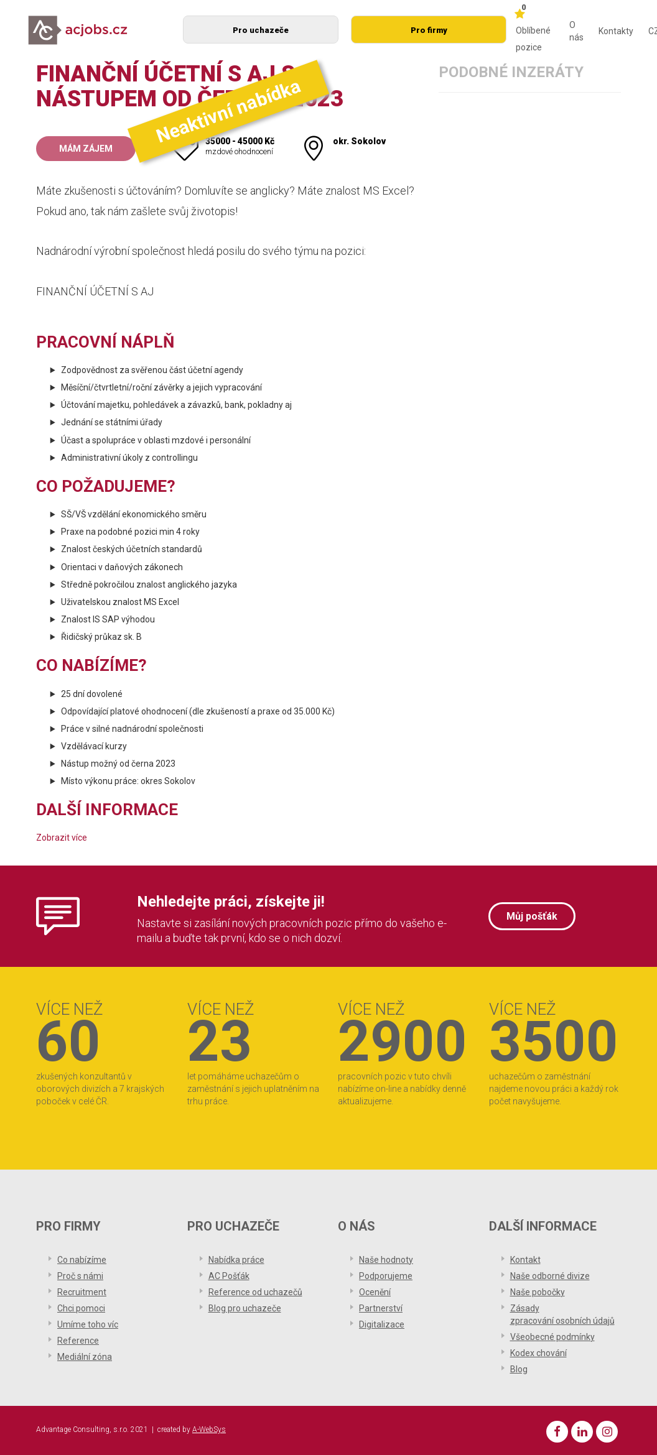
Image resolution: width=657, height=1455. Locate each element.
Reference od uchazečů (255, 1292)
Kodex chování (538, 1353)
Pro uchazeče (261, 30)
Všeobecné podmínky (552, 1337)
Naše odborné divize (550, 1276)
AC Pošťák (228, 1276)
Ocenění (375, 1292)
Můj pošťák (531, 916)
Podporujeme (385, 1276)
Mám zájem (86, 149)
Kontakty (616, 31)
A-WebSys (209, 1429)
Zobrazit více (61, 838)
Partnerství (381, 1308)
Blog (519, 1369)
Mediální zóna (84, 1357)
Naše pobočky (537, 1292)
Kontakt (525, 1260)
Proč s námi (80, 1276)
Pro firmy (429, 30)
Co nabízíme (81, 1260)
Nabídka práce (236, 1260)
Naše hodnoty (386, 1260)
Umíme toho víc (87, 1324)
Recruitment (81, 1292)
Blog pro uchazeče (244, 1308)
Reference (78, 1341)
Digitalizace (381, 1324)
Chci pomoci (81, 1308)
